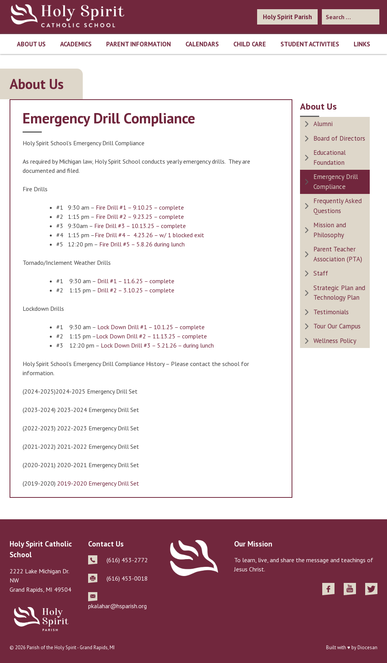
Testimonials (331, 312)
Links (362, 44)
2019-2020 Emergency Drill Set (98, 483)
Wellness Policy (334, 340)
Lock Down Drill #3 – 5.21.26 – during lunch (157, 345)
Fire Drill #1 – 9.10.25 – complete (140, 207)
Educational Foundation (329, 157)
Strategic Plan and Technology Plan (339, 293)
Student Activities (309, 44)
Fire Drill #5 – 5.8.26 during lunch (142, 244)
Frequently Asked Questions (337, 206)
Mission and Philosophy (329, 230)
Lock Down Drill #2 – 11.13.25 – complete (151, 336)
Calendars (202, 44)
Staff (320, 273)
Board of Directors (339, 138)
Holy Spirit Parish (287, 17)
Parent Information (138, 44)
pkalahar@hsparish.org (117, 606)
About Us (31, 44)
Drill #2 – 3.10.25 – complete (135, 290)
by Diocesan (364, 647)
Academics (76, 44)
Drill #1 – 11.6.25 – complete (135, 281)
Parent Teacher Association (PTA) (337, 254)
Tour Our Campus (337, 326)
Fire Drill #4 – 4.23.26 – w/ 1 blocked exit (149, 235)
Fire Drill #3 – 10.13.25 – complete (140, 226)
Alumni (323, 124)
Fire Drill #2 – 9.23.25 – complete (140, 216)
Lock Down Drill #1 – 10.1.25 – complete (151, 327)
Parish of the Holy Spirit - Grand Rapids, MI (71, 647)
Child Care (249, 44)
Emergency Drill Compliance (335, 181)
